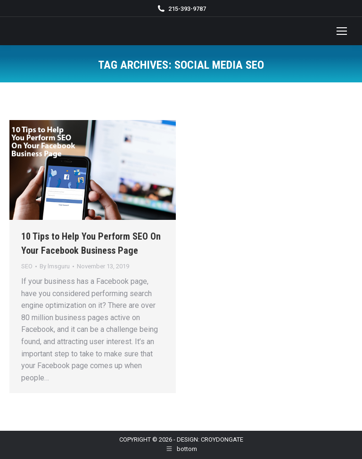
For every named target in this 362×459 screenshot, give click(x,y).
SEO (27, 266)
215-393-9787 (187, 8)
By (55, 266)
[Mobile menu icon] (341, 31)
